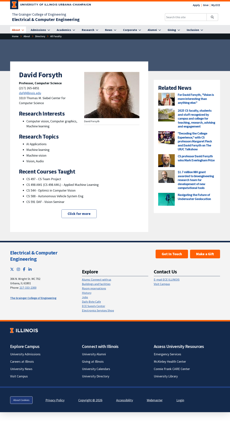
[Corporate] (132, 29)
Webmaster (155, 400)
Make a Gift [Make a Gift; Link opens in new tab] (205, 254)
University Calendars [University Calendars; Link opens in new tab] (96, 369)
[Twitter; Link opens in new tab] (12, 269)
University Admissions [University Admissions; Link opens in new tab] (25, 354)
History (86, 293)
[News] (110, 29)
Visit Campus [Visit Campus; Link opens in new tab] (19, 376)
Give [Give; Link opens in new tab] (205, 5)
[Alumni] (154, 29)
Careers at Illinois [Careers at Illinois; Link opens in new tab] (22, 361)
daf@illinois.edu (30, 93)
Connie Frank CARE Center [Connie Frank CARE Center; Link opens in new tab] (172, 369)
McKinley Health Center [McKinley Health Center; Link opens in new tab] (170, 361)
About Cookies (21, 400)
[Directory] (40, 36)
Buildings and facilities (96, 284)
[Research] (90, 29)
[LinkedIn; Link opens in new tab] (30, 269)
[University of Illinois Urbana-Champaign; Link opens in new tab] (50, 5)
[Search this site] (185, 17)
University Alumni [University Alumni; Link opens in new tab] (94, 354)
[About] (18, 29)
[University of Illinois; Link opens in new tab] (24, 330)
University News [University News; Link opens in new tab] (21, 369)
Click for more (79, 213)
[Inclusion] (195, 29)
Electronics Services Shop (98, 310)
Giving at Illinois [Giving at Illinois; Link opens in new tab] (93, 361)
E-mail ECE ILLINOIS (167, 279)
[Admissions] (40, 29)
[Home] (15, 36)
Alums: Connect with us (96, 279)
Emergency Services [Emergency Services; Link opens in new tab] (167, 354)
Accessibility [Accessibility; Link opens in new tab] (124, 400)
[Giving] (174, 29)
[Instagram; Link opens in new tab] (18, 269)
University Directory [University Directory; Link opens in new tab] (95, 376)
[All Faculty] (56, 36)
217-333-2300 (28, 287)
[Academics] (66, 29)
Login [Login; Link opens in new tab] (180, 400)
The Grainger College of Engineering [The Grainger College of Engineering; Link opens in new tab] (39, 14)
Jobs (85, 297)
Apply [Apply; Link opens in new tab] (196, 5)
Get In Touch (172, 254)
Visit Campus (162, 284)
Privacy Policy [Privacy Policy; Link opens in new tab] (54, 400)
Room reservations (94, 288)
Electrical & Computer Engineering (33, 255)
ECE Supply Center (93, 306)
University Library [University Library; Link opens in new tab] (166, 376)
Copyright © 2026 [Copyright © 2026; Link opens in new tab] (90, 400)
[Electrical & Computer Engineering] (46, 19)
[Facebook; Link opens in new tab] (24, 269)
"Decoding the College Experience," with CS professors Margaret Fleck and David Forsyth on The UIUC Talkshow (195, 141)
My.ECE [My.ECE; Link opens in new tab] (215, 5)
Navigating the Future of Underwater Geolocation (194, 197)
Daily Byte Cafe (91, 301)
